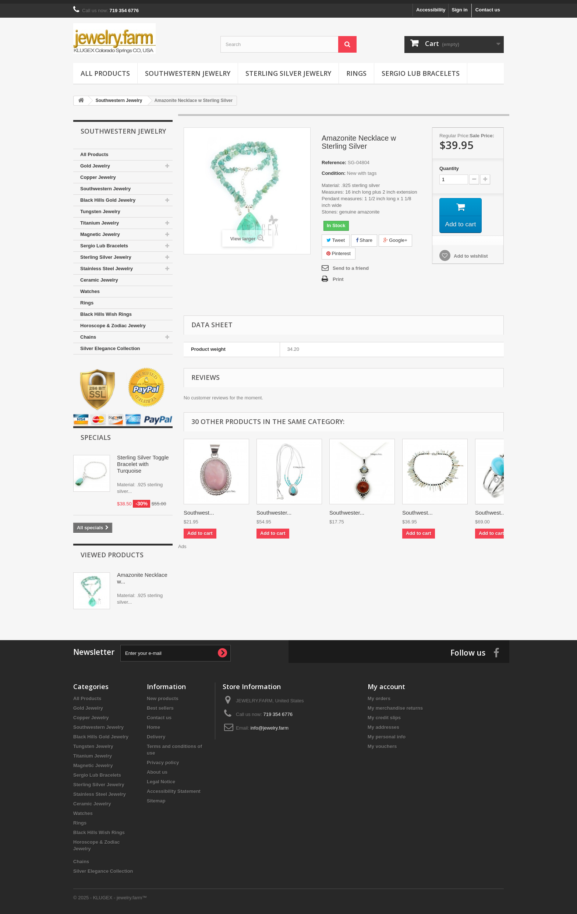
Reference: (334, 159)
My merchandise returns (395, 704)
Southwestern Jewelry (187, 69)
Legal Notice (161, 778)
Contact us (487, 6)
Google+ (395, 236)
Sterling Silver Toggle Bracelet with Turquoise (143, 460)
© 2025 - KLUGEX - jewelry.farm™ (110, 894)
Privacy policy (163, 759)
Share (364, 236)
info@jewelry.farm (269, 724)
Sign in (459, 6)
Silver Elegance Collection (110, 344)
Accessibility (431, 6)
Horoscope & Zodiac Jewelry (113, 322)
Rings (356, 69)
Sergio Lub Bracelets (421, 69)
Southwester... (273, 509)
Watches (90, 287)
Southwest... (199, 509)
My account (386, 682)
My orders (379, 695)
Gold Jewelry (95, 162)
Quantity (449, 164)
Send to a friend (351, 264)
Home (153, 723)
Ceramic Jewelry (99, 276)
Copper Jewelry (98, 173)
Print (338, 275)
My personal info (387, 733)
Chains (88, 333)
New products (162, 695)
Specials (96, 433)
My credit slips (384, 714)
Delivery (156, 733)
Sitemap (156, 797)
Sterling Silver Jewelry (288, 69)
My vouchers (382, 742)
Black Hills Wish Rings (106, 310)
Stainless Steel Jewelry (106, 265)
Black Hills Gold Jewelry (107, 196)
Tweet (335, 236)
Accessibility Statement (174, 787)
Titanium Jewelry (99, 219)
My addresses (383, 723)
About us (157, 768)
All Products (105, 69)
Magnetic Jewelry (100, 230)
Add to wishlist (470, 253)
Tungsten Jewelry (100, 208)
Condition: (334, 169)
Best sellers (160, 704)
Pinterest (338, 250)
